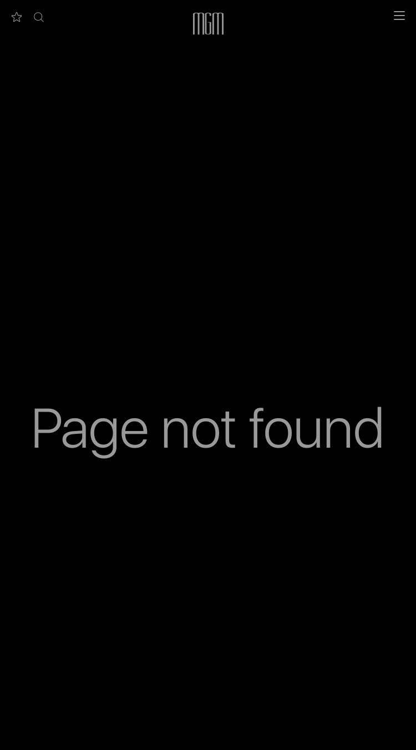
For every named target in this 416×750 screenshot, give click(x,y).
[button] (39, 17)
